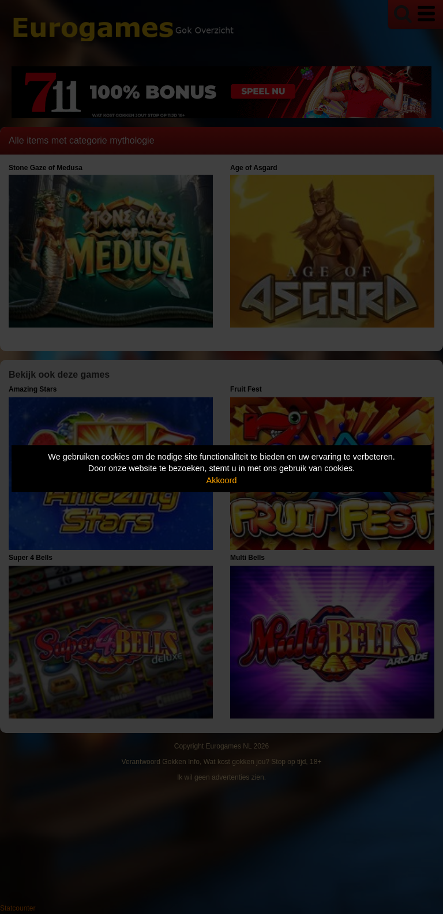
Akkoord (222, 480)
